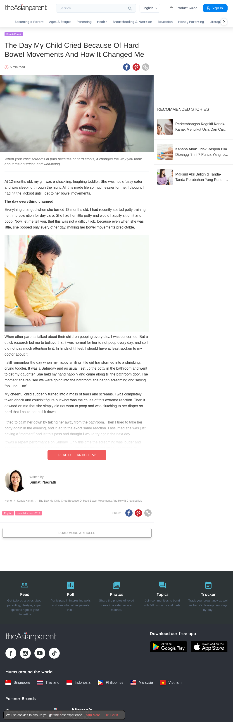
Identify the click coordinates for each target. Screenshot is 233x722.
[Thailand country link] (48, 681)
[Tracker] (208, 597)
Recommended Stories (183, 108)
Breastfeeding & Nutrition (132, 22)
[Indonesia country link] (78, 681)
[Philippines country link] (110, 681)
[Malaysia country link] (142, 681)
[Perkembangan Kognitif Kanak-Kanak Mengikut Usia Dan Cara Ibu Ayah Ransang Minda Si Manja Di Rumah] (193, 126)
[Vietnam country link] (170, 681)
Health (102, 22)
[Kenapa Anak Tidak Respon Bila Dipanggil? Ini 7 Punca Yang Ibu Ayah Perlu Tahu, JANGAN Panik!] (193, 151)
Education (165, 22)
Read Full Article (76, 454)
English (150, 8)
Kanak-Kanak (13, 33)
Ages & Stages (60, 22)
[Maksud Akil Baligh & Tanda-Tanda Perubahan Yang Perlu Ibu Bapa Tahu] (193, 176)
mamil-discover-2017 (28, 512)
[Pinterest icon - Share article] (136, 66)
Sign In (214, 8)
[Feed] (25, 597)
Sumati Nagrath (42, 481)
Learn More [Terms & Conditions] (92, 715)
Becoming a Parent (29, 22)
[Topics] (162, 597)
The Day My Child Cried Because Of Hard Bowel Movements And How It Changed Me (90, 499)
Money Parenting (191, 22)
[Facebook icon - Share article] (126, 66)
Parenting (84, 22)
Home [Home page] (8, 499)
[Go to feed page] (26, 10)
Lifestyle (216, 22)
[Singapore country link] (17, 681)
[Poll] (70, 597)
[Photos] (116, 597)
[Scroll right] (224, 21)
